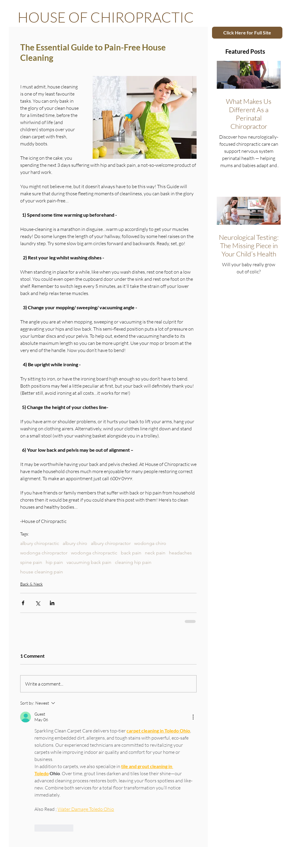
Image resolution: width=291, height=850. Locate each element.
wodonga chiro (150, 543)
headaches (180, 553)
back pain (131, 553)
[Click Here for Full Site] (247, 33)
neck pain (155, 553)
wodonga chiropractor (43, 553)
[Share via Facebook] (23, 603)
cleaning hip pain (133, 562)
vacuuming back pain (89, 562)
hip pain (54, 562)
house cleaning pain (41, 572)
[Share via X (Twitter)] (37, 603)
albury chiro (75, 543)
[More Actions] (193, 717)
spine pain (31, 562)
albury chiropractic (39, 543)
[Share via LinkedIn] (52, 603)
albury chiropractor (111, 543)
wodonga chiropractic (94, 553)
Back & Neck (31, 583)
